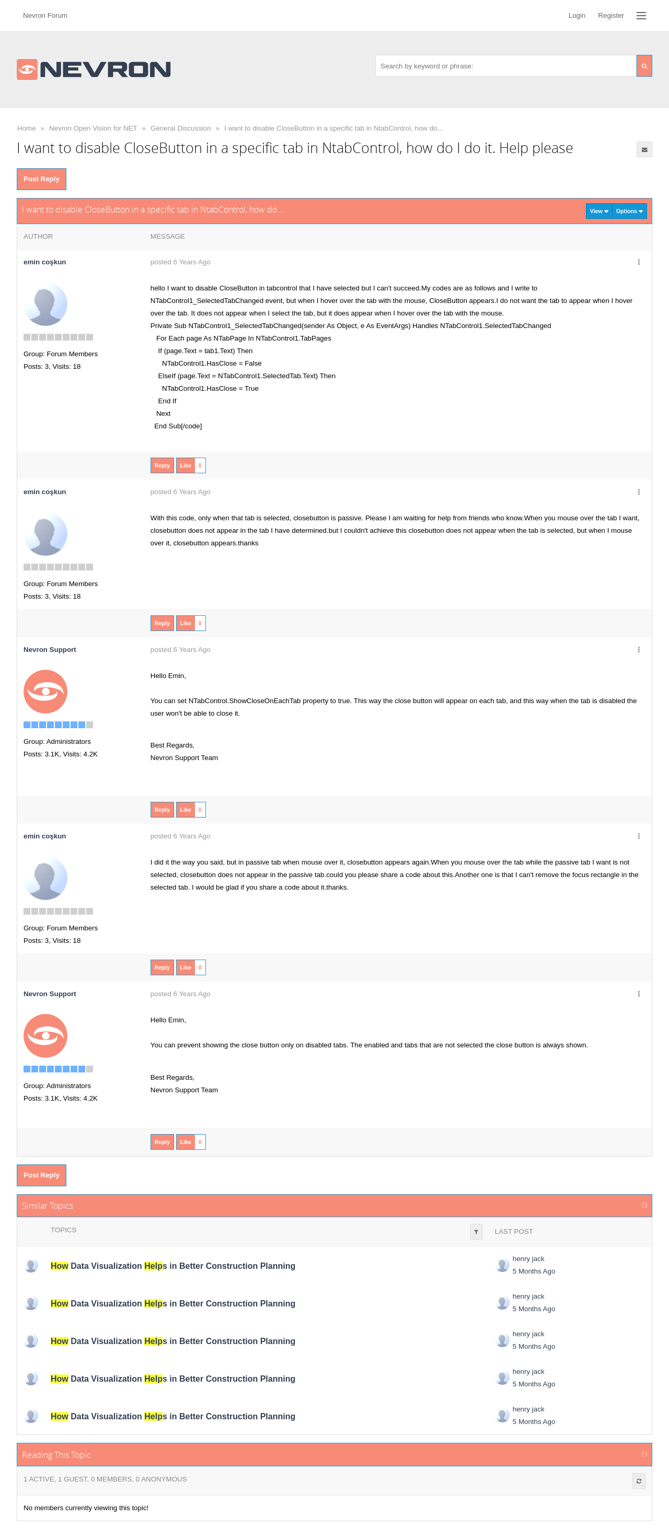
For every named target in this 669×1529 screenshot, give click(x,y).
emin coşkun (45, 262)
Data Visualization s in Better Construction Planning (173, 1266)
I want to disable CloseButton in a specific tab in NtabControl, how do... (333, 128)
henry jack (529, 1259)
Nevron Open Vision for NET (93, 128)
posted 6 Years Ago (181, 262)
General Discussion (181, 128)
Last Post (514, 1231)
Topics (63, 1230)
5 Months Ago (534, 1271)
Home (26, 128)
